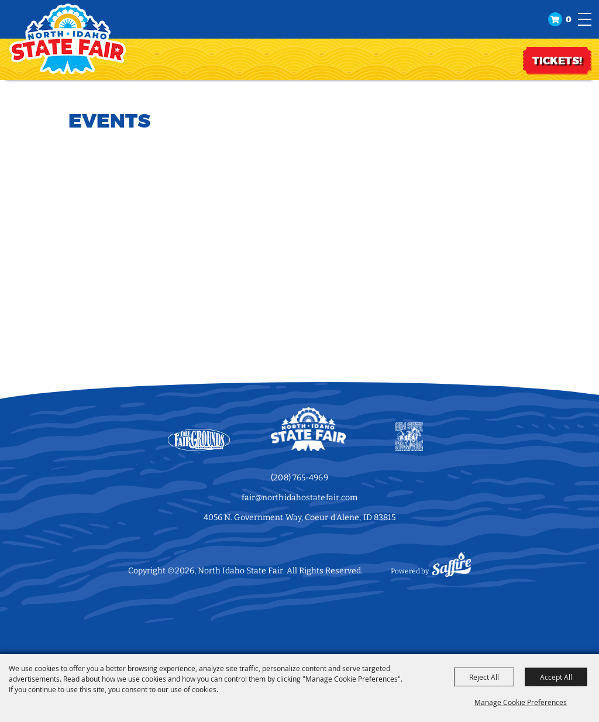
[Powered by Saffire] (451, 571)
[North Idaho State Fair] (67, 39)
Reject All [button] (484, 677)
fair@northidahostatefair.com (300, 498)
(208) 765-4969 (299, 478)
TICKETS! (557, 61)
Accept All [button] (556, 677)
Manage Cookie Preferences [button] (520, 702)
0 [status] (569, 19)
